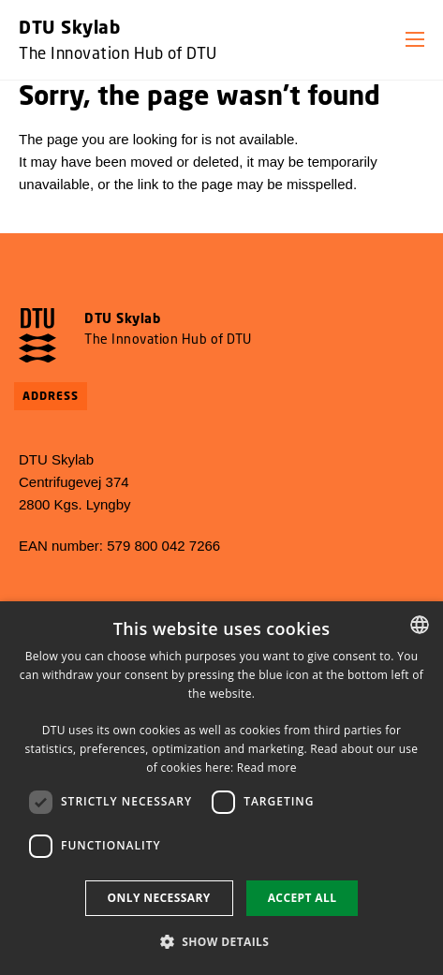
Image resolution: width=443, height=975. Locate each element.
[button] (415, 39)
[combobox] (419, 624)
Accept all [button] (302, 898)
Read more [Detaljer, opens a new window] (267, 768)
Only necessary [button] (159, 898)
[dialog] (221, 788)
